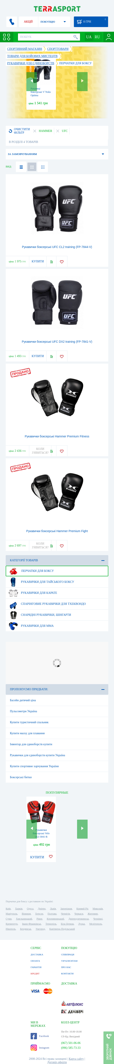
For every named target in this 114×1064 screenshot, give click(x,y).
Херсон (39, 913)
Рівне (39, 918)
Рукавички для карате (32, 593)
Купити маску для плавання (27, 733)
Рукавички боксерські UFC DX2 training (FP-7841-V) (57, 341)
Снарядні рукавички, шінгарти (39, 615)
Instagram (40, 1048)
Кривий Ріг (82, 908)
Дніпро (41, 908)
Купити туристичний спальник (29, 722)
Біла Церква (67, 923)
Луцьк (81, 923)
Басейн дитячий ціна (23, 700)
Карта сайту (76, 1058)
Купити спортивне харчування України (34, 766)
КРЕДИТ (35, 973)
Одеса (30, 908)
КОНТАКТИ (67, 973)
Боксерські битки (21, 777)
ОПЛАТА (35, 961)
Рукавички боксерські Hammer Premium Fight (57, 531)
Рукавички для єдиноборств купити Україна (37, 755)
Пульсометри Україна (23, 711)
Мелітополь (95, 923)
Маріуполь (11, 913)
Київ (8, 908)
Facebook (40, 1036)
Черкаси (78, 913)
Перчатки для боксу (31, 571)
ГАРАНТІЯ (36, 967)
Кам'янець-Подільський (62, 928)
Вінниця (26, 913)
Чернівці (98, 918)
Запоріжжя (66, 908)
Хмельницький (24, 918)
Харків (18, 908)
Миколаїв (98, 908)
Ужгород (40, 928)
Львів (53, 908)
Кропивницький (55, 918)
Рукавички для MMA (31, 626)
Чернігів (65, 913)
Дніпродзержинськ (78, 918)
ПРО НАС (66, 967)
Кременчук (12, 923)
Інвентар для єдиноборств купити (31, 744)
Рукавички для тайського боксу (41, 582)
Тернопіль (50, 923)
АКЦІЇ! (28, 21)
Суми (9, 918)
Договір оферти (57, 1062)
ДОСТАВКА (37, 954)
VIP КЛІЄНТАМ (69, 961)
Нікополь (11, 928)
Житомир (93, 913)
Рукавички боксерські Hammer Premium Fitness (57, 436)
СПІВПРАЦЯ (67, 954)
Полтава (52, 913)
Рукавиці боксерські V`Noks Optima (41, 92)
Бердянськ (25, 928)
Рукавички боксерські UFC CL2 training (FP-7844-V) (57, 247)
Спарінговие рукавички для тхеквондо (47, 604)
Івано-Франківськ (31, 923)
